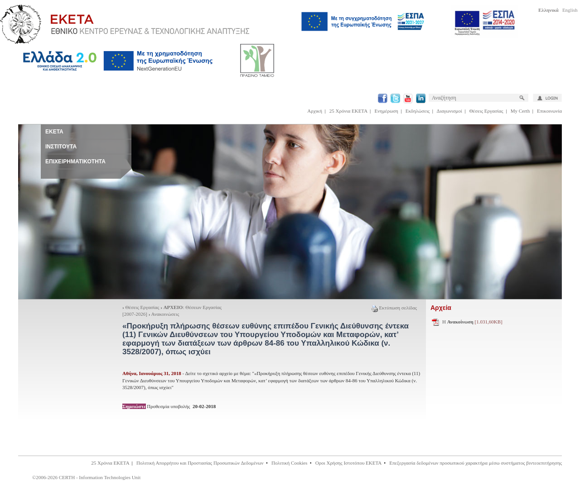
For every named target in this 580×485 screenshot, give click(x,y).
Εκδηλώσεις (418, 111)
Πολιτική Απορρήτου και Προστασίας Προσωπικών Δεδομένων (200, 463)
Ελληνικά (548, 10)
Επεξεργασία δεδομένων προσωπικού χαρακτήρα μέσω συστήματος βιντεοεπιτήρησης (475, 463)
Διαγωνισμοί (449, 111)
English (570, 10)
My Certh (520, 111)
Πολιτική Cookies (289, 463)
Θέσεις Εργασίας (486, 111)
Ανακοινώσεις (165, 314)
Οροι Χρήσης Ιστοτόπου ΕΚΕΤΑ (348, 463)
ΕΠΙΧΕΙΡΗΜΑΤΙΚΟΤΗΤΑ (75, 161)
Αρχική (314, 111)
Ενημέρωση (386, 111)
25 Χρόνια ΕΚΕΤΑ (348, 111)
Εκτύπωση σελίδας (394, 307)
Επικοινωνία (549, 111)
